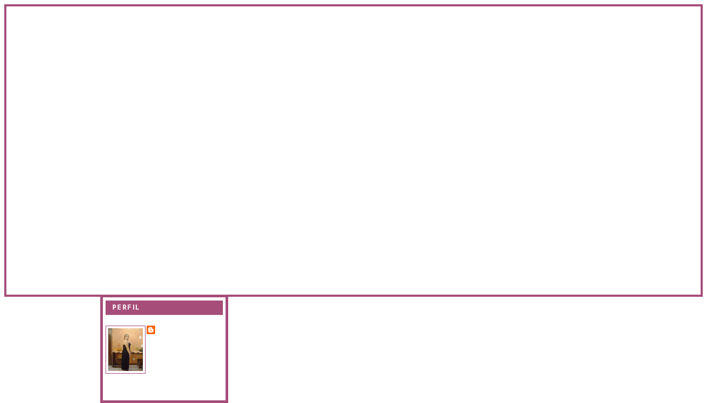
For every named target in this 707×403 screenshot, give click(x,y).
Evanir (170, 329)
